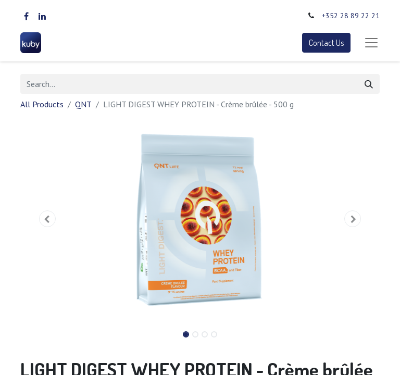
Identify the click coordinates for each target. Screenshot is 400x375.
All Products (42, 104)
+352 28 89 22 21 (351, 15)
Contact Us (326, 43)
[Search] (369, 84)
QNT (83, 104)
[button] (47, 219)
